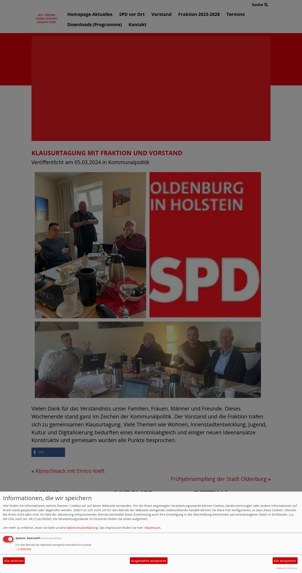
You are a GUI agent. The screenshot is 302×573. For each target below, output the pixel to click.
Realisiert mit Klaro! (286, 568)
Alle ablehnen (14, 561)
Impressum (152, 528)
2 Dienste (23, 549)
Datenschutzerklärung (82, 528)
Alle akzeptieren (285, 561)
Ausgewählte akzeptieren (149, 561)
